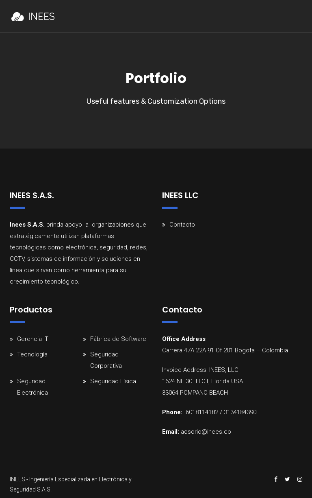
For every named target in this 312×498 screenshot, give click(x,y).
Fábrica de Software (118, 339)
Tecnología (32, 354)
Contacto (182, 224)
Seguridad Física (113, 381)
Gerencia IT (32, 339)
